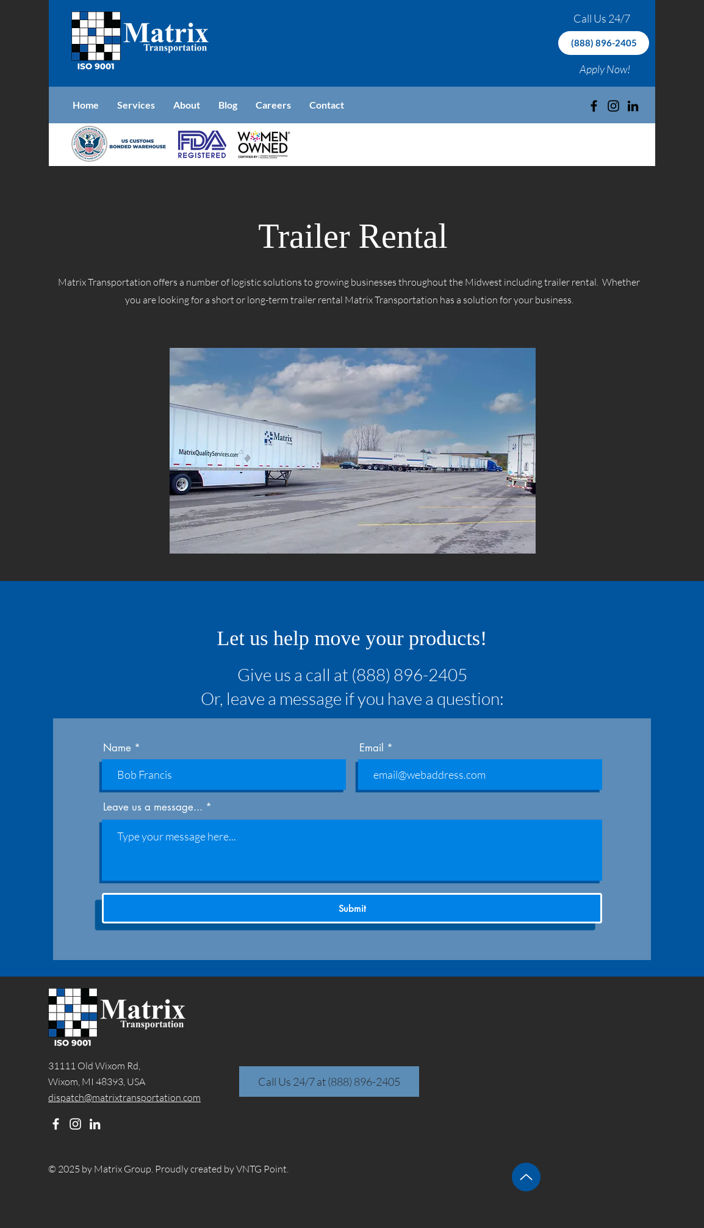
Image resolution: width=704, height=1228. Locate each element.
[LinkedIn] (633, 106)
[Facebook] (55, 1124)
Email (371, 748)
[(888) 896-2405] (603, 43)
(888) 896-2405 (409, 674)
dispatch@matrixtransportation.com (124, 1097)
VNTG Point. (262, 1169)
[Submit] (352, 908)
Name (117, 748)
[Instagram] (613, 106)
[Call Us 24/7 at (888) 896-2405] (329, 1081)
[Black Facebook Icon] (594, 106)
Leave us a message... (153, 807)
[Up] (526, 1177)
